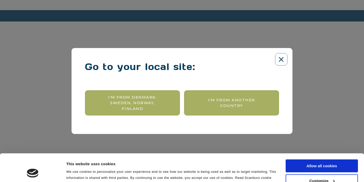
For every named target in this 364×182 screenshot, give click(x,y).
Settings (73, 171)
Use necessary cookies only (322, 169)
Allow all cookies (322, 140)
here (81, 157)
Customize (322, 155)
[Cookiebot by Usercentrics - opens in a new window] (33, 172)
